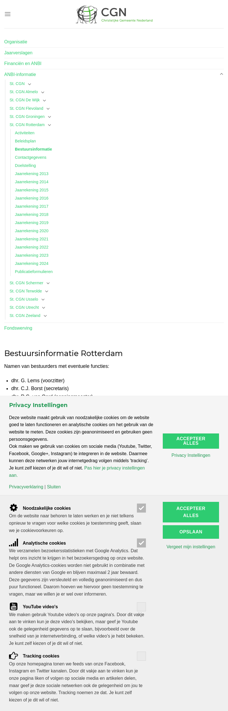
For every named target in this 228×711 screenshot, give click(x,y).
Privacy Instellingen (190, 455)
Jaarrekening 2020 (31, 231)
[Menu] (7, 14)
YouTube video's (33, 606)
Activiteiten (25, 133)
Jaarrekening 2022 (31, 247)
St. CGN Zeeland (25, 315)
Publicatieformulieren (34, 271)
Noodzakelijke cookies (40, 508)
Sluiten (54, 487)
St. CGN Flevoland (26, 108)
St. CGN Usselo (24, 299)
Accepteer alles (191, 441)
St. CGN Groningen (27, 116)
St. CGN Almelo (24, 92)
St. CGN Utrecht (24, 307)
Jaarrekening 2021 (31, 239)
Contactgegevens (30, 157)
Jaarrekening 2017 (31, 206)
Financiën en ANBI (23, 63)
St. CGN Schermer (26, 283)
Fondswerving (18, 328)
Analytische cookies (37, 543)
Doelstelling (25, 165)
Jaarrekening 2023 (31, 255)
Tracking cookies (34, 656)
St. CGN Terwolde (26, 291)
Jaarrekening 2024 (31, 263)
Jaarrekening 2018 (31, 214)
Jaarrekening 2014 (31, 182)
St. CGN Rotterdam (27, 124)
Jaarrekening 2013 (31, 173)
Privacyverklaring (26, 487)
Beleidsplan (25, 141)
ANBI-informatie (20, 74)
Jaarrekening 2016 (31, 198)
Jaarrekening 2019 (31, 222)
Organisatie (15, 41)
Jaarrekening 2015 (31, 190)
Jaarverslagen (18, 52)
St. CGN (17, 83)
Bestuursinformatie (33, 149)
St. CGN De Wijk (25, 100)
